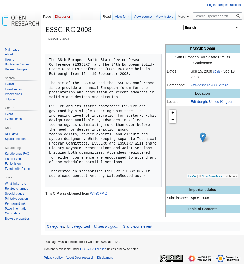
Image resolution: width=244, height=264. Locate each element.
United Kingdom (222, 102)
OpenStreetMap (212, 176)
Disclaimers (105, 257)
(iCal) (216, 71)
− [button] (172, 120)
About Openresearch (80, 257)
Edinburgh (199, 102)
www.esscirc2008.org (207, 85)
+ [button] (172, 113)
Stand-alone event (137, 226)
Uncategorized (78, 226)
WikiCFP (97, 193)
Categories (55, 226)
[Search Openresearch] (217, 16)
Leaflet (192, 176)
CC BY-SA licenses (93, 249)
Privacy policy (53, 257)
